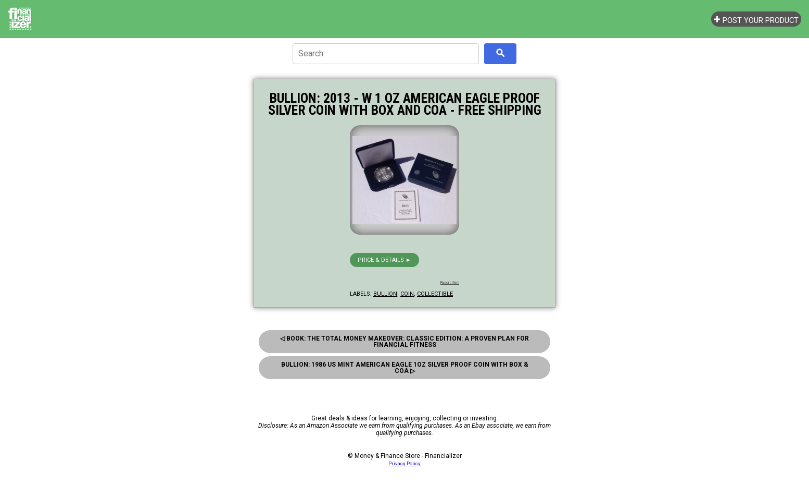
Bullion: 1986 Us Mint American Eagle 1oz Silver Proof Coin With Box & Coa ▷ (404, 367)
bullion (385, 294)
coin (407, 294)
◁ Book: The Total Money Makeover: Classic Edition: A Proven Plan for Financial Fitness (404, 341)
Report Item (449, 283)
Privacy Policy (404, 463)
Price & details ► (384, 260)
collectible (435, 294)
